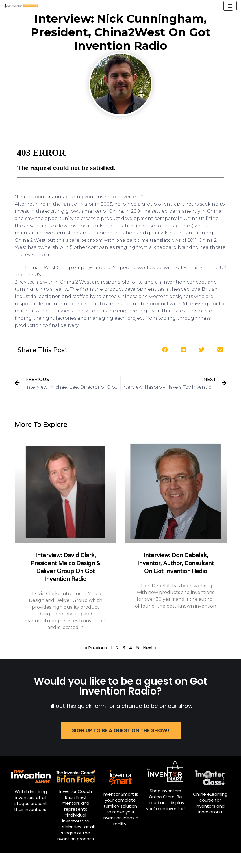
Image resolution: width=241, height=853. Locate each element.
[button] (165, 349)
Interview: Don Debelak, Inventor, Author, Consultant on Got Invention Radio (175, 563)
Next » (149, 648)
